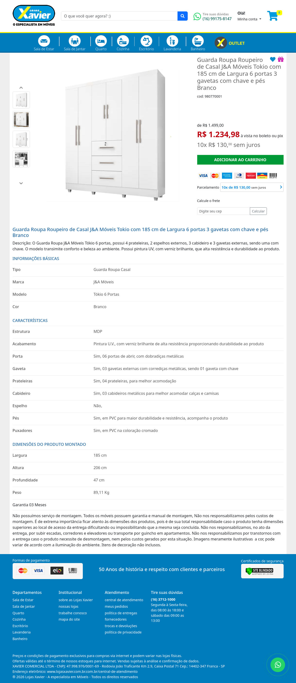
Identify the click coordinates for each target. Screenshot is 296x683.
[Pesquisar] (183, 16)
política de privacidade (123, 632)
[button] (21, 87)
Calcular (258, 211)
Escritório (146, 43)
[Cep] (223, 211)
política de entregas (121, 613)
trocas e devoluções (121, 626)
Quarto (101, 43)
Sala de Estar (44, 43)
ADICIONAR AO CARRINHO (240, 159)
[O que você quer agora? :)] (119, 16)
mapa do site (69, 619)
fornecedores (116, 619)
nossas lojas (68, 606)
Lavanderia (172, 43)
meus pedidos (116, 606)
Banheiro (198, 43)
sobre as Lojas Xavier (76, 600)
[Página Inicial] (34, 29)
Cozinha (123, 43)
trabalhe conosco (73, 613)
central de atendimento (124, 600)
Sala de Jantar (74, 43)
